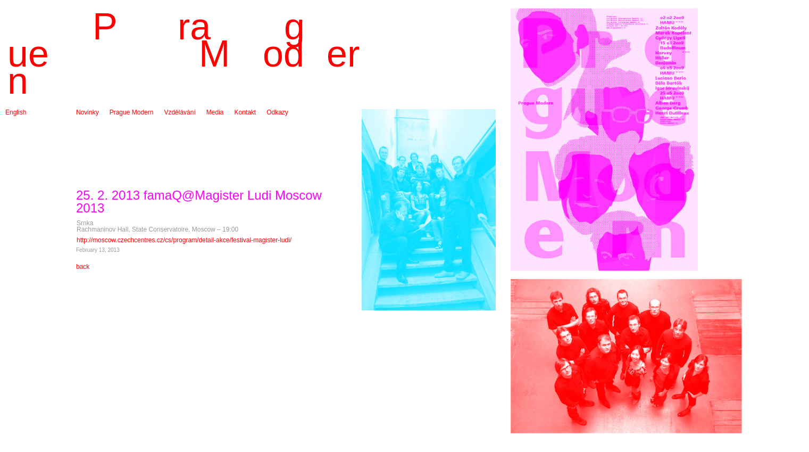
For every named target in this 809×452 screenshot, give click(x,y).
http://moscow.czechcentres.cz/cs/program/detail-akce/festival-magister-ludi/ (184, 240)
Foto (212, 118)
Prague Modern (132, 112)
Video (214, 131)
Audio (214, 125)
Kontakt (245, 112)
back (82, 266)
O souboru (124, 118)
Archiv (85, 118)
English (15, 112)
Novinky (87, 112)
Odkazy (277, 112)
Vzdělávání (179, 112)
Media (215, 112)
